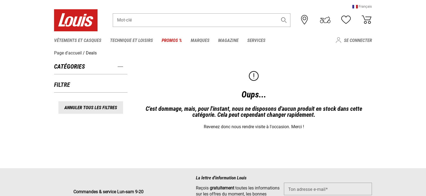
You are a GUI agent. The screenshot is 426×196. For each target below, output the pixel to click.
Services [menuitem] (256, 40)
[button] (362, 7)
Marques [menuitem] (200, 40)
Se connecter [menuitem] (358, 40)
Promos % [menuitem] (172, 40)
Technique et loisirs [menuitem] (131, 40)
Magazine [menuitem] (228, 40)
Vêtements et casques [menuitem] (77, 40)
